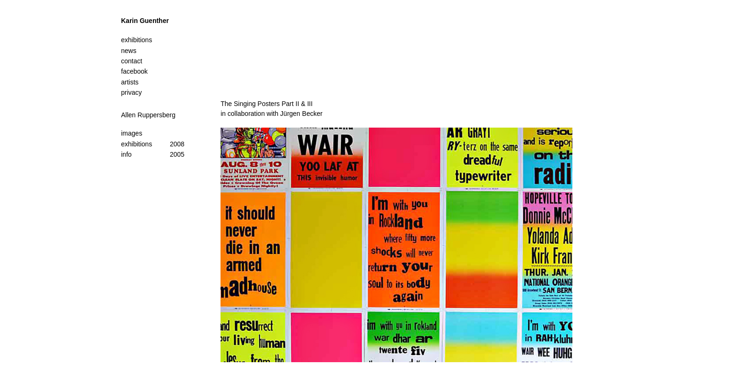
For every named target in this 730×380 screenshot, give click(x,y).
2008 (177, 144)
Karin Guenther (145, 20)
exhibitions (136, 144)
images (131, 133)
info (126, 154)
